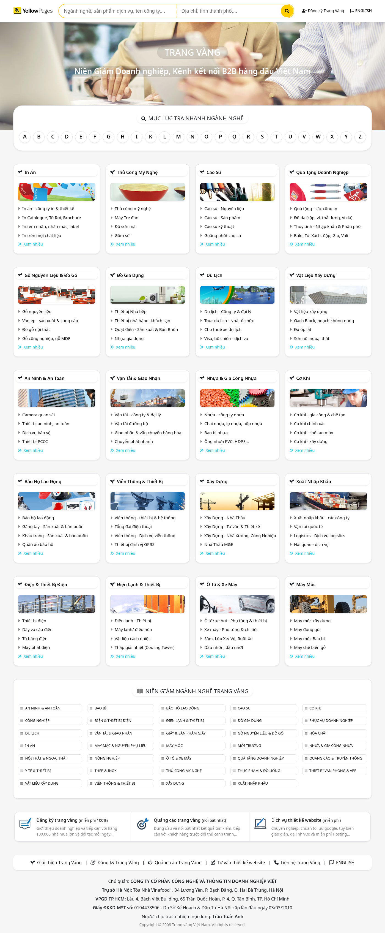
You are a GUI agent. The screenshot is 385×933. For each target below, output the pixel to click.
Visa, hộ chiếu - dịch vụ (226, 338)
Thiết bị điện (34, 620)
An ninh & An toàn (44, 378)
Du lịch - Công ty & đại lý (227, 311)
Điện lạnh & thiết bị (138, 584)
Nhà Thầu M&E (218, 544)
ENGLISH (361, 10)
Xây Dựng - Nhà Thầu (224, 517)
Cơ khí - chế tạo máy (313, 432)
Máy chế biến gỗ (310, 647)
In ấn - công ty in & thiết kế (48, 208)
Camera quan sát (38, 414)
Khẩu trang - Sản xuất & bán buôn (55, 535)
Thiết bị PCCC (35, 441)
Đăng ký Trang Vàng (323, 10)
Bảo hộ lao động (42, 481)
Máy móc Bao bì (309, 638)
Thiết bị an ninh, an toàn (45, 423)
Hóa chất (318, 733)
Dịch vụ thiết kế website (306, 820)
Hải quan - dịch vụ (311, 544)
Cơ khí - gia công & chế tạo (319, 414)
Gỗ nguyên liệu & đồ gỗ (50, 275)
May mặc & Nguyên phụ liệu (121, 745)
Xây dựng (217, 481)
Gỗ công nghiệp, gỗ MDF (46, 338)
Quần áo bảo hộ (37, 544)
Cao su (214, 172)
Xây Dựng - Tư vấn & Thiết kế (232, 526)
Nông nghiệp (107, 758)
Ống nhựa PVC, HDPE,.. (226, 441)
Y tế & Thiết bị (38, 770)
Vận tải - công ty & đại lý (138, 414)
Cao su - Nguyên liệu (224, 208)
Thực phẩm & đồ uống (259, 770)
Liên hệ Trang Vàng (300, 862)
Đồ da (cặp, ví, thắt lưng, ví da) (323, 217)
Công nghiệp (37, 720)
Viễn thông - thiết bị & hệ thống (145, 517)
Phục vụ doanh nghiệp (331, 720)
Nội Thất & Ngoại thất (46, 758)
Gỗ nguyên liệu (36, 311)
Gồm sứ (122, 235)
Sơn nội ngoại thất (311, 338)
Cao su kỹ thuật (219, 226)
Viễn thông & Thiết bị (140, 481)
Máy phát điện (36, 647)
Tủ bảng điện (35, 638)
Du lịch (214, 275)
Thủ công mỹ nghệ (137, 172)
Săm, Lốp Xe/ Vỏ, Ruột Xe (228, 638)
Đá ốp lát (302, 329)
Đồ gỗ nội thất (36, 329)
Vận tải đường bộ (131, 423)
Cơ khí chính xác (309, 423)
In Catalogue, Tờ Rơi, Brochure (51, 217)
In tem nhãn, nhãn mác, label (50, 226)
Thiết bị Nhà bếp (131, 311)
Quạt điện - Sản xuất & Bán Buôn (146, 329)
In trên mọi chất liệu (41, 235)
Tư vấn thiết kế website (242, 862)
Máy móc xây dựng (312, 620)
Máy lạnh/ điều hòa (133, 629)
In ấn (30, 172)
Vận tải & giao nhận (138, 378)
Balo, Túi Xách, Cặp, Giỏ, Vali (321, 235)
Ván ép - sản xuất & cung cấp (50, 320)
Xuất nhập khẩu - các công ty (322, 517)
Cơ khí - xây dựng (311, 441)
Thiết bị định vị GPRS (135, 544)
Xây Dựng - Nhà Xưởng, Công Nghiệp (240, 535)
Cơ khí (303, 378)
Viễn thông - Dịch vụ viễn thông (145, 535)
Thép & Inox (106, 770)
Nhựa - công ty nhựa (224, 414)
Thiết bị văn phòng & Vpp (332, 770)
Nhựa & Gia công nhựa (232, 378)
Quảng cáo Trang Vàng (178, 862)
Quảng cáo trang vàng (190, 820)
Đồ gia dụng (130, 275)
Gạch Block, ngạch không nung (324, 320)
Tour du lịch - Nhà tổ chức (229, 320)
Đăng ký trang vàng (72, 820)
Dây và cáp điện (37, 629)
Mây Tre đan (126, 217)
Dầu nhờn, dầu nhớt (223, 647)
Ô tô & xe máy (222, 584)
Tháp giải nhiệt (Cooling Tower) (145, 647)
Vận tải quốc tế (308, 526)
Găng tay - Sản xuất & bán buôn (53, 526)
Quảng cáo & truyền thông (335, 758)
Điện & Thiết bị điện (45, 584)
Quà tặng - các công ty (315, 208)
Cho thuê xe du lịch (222, 329)
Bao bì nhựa (216, 432)
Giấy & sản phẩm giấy (185, 733)
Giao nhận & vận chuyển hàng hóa (148, 432)
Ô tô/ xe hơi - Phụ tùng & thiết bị (235, 620)
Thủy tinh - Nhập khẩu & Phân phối (328, 226)
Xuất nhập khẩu (313, 481)
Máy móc (305, 584)
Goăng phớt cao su (222, 235)
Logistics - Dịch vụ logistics (319, 535)
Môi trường (249, 745)
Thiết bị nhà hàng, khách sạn (142, 320)
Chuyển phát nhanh (134, 441)
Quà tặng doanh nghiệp (322, 172)
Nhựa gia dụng (129, 338)
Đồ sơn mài (126, 226)
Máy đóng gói (307, 629)
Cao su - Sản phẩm (222, 217)
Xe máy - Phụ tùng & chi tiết (231, 629)
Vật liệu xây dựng (316, 275)
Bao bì (100, 708)
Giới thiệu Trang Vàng (59, 862)
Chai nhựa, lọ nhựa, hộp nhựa (233, 423)
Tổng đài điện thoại (133, 526)
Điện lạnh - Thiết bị (133, 620)
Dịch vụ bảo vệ (36, 432)
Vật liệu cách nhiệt (132, 638)
